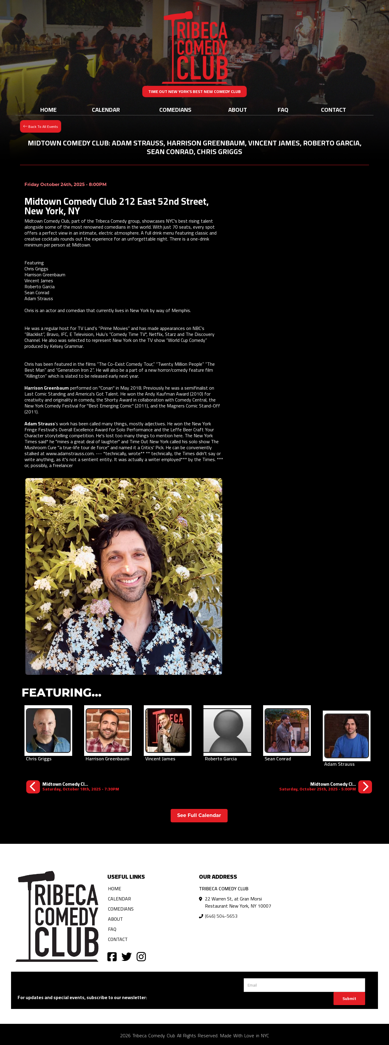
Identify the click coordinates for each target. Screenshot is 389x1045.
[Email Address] (304, 985)
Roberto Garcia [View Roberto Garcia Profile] (221, 758)
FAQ (283, 109)
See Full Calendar (199, 815)
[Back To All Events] (40, 126)
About (237, 109)
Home (48, 109)
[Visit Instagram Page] (141, 956)
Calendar (106, 109)
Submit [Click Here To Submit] (349, 998)
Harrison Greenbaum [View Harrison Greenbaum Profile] (107, 758)
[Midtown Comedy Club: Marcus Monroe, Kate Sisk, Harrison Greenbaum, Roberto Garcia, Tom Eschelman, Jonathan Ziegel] (72, 786)
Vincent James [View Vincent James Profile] (160, 758)
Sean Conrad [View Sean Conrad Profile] (278, 758)
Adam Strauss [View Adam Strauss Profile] (339, 763)
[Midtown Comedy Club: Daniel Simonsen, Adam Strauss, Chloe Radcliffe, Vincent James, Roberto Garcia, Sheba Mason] (325, 786)
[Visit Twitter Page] (126, 956)
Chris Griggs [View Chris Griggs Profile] (39, 758)
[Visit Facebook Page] (112, 956)
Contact (333, 109)
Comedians (175, 109)
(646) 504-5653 (221, 915)
